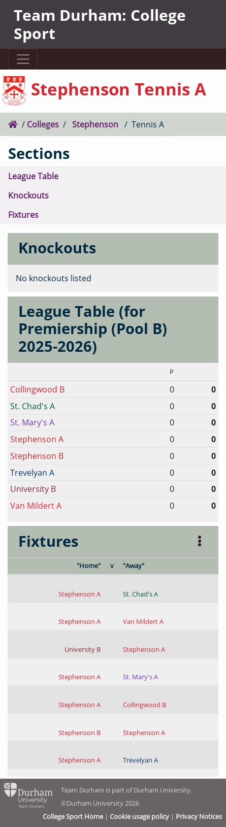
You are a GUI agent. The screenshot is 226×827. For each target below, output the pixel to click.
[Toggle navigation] (22, 59)
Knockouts (28, 195)
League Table (33, 176)
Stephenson (95, 124)
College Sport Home (73, 816)
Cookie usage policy (139, 816)
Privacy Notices (199, 816)
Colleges (43, 124)
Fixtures (23, 214)
